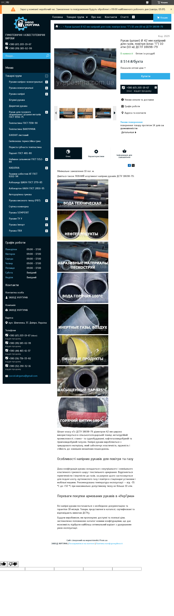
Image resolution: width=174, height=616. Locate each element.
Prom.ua (103, 540)
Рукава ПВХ (15, 230)
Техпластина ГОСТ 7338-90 (23, 123)
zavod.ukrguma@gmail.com (23, 375)
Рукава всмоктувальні (21, 87)
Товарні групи (75, 17)
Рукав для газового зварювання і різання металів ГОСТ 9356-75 (25, 115)
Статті (125, 17)
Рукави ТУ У (15, 218)
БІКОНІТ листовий (18, 135)
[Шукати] (47, 56)
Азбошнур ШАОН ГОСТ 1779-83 (25, 182)
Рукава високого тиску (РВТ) (24, 200)
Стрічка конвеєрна (19, 206)
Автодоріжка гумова (20, 194)
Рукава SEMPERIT (19, 212)
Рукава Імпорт (17, 224)
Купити (145, 76)
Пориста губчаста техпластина (25, 147)
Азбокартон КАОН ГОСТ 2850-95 (26, 188)
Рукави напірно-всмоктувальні (26, 81)
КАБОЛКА (14, 167)
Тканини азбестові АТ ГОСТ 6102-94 (23, 175)
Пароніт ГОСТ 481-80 (20, 153)
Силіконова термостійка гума (24, 141)
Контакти (111, 17)
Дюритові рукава (18, 105)
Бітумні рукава (17, 99)
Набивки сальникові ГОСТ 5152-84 (26, 160)
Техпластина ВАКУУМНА (22, 129)
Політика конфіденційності (109, 543)
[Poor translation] (13, 564)
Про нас (96, 17)
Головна (57, 17)
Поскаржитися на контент (81, 543)
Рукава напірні (17, 93)
